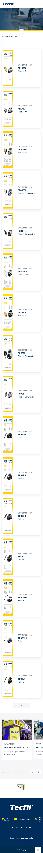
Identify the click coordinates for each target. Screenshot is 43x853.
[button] (32, 771)
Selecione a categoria (9, 36)
